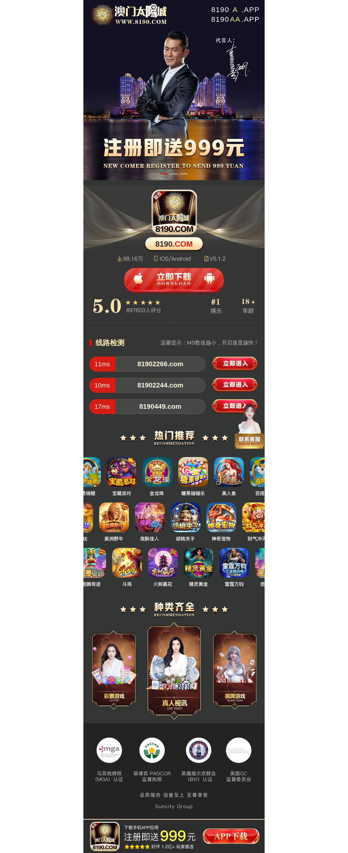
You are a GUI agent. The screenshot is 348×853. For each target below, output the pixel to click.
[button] (164, 173)
